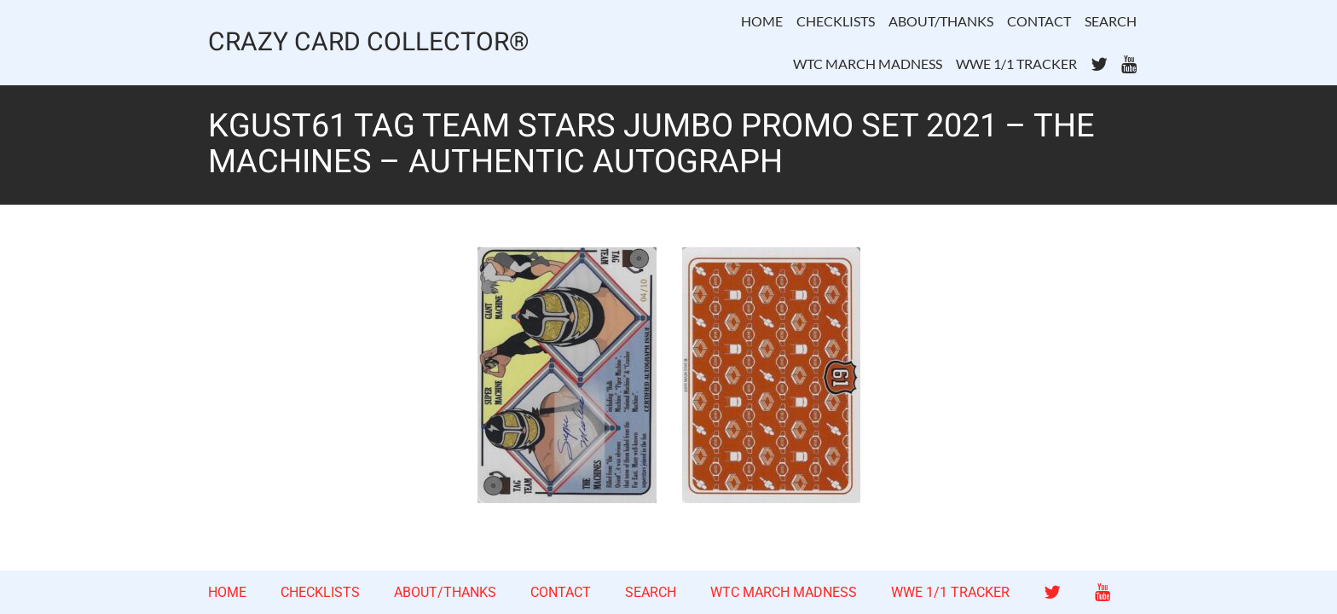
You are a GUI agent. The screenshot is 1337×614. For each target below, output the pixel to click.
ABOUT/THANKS (940, 21)
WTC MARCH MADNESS (867, 63)
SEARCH (1111, 21)
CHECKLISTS (835, 21)
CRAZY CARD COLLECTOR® (369, 43)
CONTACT (1039, 21)
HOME (762, 21)
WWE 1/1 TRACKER (1016, 63)
